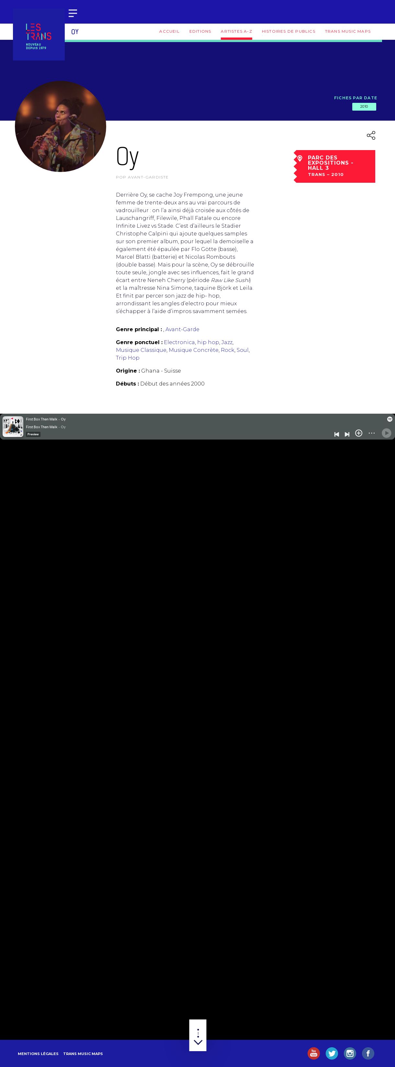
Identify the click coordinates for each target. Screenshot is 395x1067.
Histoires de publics (288, 31)
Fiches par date (355, 97)
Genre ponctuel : (139, 342)
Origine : (128, 371)
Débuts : (127, 384)
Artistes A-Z (236, 31)
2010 (364, 106)
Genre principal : (139, 329)
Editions (200, 31)
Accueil (169, 31)
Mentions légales (38, 1053)
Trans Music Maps (348, 31)
